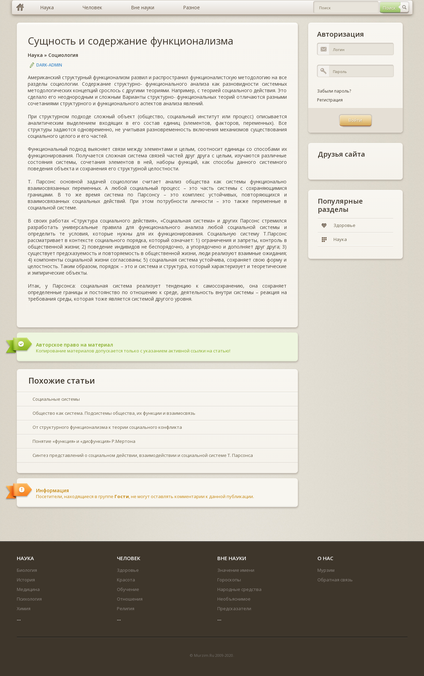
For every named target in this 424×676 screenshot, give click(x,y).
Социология (63, 55)
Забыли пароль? (334, 91)
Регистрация (330, 100)
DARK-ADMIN (49, 65)
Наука (35, 55)
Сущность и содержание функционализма (130, 40)
